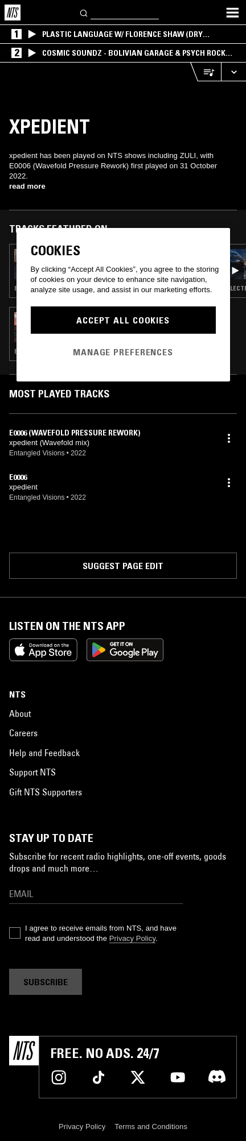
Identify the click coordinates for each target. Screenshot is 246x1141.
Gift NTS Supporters (45, 792)
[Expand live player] (233, 72)
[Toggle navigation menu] (232, 12)
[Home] (12, 12)
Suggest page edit (123, 565)
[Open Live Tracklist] (205, 72)
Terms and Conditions (150, 1126)
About (20, 713)
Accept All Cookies (123, 320)
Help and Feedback (44, 752)
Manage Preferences (123, 352)
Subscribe (45, 982)
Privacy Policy (132, 938)
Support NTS (32, 772)
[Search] (84, 12)
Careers (23, 732)
